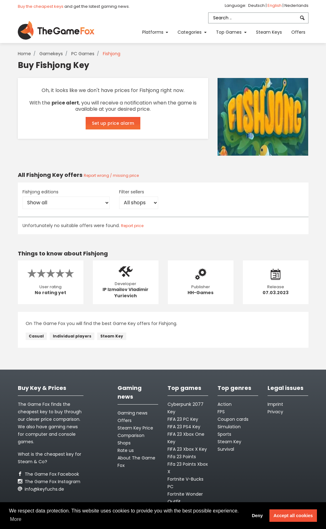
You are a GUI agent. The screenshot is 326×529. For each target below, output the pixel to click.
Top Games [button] (229, 32)
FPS (221, 412)
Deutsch (257, 5)
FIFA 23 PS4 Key (184, 427)
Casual (36, 336)
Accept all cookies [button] (293, 515)
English (275, 5)
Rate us (126, 450)
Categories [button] (190, 32)
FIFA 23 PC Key (183, 419)
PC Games (82, 54)
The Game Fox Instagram (49, 481)
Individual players (72, 336)
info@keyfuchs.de (41, 489)
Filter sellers (131, 192)
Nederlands (296, 5)
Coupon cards (233, 419)
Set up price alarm (113, 123)
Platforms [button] (153, 32)
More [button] (15, 519)
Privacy (275, 412)
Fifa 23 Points (182, 457)
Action (225, 404)
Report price (132, 225)
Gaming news (133, 413)
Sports (224, 434)
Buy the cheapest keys (40, 6)
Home (24, 54)
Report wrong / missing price (111, 175)
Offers (298, 32)
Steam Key (111, 336)
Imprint (275, 404)
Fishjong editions (40, 192)
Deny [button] (257, 515)
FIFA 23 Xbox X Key (187, 449)
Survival (226, 449)
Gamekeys (51, 54)
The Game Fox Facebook (48, 474)
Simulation (229, 427)
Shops (124, 443)
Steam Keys (269, 32)
